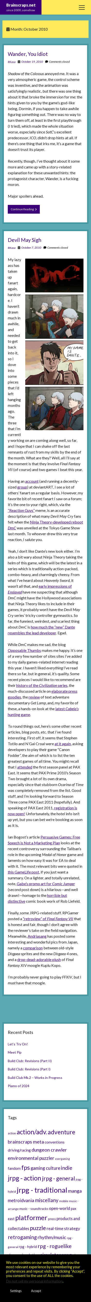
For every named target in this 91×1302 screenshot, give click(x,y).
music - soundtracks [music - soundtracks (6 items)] (33, 1209)
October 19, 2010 (32, 61)
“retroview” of (48, 918)
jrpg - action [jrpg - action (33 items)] (24, 1178)
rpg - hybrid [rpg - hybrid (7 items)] (28, 1247)
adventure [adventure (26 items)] (61, 1132)
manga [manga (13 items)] (75, 1191)
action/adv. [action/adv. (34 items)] (32, 1132)
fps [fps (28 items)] (25, 1167)
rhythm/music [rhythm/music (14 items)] (52, 1237)
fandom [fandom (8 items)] (14, 1168)
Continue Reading (25, 210)
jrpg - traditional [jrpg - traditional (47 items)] (42, 1190)
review (34, 697)
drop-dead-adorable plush (39, 959)
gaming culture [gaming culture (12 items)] (45, 1168)
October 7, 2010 (31, 247)
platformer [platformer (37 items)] (31, 1218)
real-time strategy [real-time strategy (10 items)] (63, 1228)
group (22, 487)
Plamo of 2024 (18, 1086)
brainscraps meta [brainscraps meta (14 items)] (26, 1142)
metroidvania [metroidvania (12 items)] (21, 1200)
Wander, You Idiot (28, 54)
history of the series (41, 685)
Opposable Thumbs (24, 650)
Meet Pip (15, 1052)
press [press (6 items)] (52, 1219)
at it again (63, 743)
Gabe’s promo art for (46, 883)
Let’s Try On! (18, 1044)
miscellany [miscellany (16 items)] (46, 1200)
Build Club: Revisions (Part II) (30, 1061)
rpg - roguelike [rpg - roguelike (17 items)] (55, 1246)
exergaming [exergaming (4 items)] (62, 1158)
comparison (33, 947)
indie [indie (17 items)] (66, 1168)
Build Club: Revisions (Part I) (29, 1069)
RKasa (12, 62)
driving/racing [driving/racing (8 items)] (19, 1150)
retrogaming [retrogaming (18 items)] (22, 1237)
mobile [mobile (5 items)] (63, 1201)
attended (24, 767)
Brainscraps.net (21, 5)
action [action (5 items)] (12, 1133)
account (32, 481)
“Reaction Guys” (21, 510)
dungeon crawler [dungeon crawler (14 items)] (49, 1150)
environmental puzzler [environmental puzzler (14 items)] (31, 1158)
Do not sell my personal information (34, 1281)
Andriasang (37, 936)
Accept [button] (36, 1291)
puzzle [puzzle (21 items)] (38, 1227)
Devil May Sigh (24, 240)
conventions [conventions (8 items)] (55, 1142)
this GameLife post (23, 872)
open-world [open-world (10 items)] (59, 1208)
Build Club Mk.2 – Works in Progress (35, 1077)
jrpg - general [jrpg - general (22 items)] (58, 1178)
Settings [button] (16, 1291)
